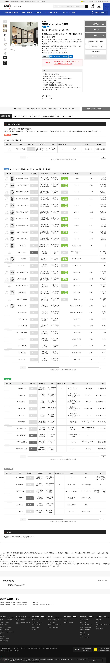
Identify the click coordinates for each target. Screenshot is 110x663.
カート (33, 252)
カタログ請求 (51, 622)
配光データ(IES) (36, 625)
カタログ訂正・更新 (53, 627)
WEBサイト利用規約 (35, 564)
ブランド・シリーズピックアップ (6, 632)
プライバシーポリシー (48, 564)
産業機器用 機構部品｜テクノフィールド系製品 (94, 1)
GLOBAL (17, 651)
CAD (96, 24)
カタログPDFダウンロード (55, 625)
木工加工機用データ (37, 622)
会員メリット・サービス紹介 (103, 625)
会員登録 (98, 620)
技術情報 (82, 632)
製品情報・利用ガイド (34, 648)
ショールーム (67, 620)
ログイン (98, 622)
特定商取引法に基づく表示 (50, 648)
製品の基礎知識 (4, 641)
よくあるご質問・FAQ (95, 47)
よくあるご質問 (84, 620)
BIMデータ (35, 629)
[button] (37, 34)
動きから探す (3, 625)
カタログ (95, 29)
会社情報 (2, 651)
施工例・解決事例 (20, 620)
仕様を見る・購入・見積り (95, 41)
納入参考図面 (35, 627)
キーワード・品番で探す (6, 620)
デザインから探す (4, 629)
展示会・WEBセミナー (70, 622)
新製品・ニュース (4, 638)
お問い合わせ (96, 52)
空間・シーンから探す (5, 627)
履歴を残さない (102, 580)
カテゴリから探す (4, 622)
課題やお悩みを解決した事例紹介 (23, 623)
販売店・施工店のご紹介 (86, 627)
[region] (55, 148)
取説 (95, 35)
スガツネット (12, 6)
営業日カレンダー (84, 634)
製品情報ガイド (60, 564)
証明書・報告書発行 (85, 629)
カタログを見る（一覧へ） (55, 620)
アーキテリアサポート (85, 625)
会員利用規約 (99, 629)
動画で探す (3, 636)
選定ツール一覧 (36, 620)
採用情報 (10, 651)
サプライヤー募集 (84, 637)
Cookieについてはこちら (33, 661)
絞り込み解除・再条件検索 (95, 109)
